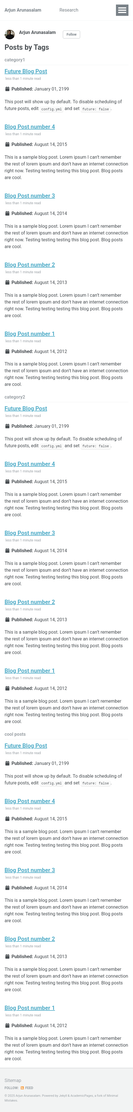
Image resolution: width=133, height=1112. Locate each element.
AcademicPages (81, 1096)
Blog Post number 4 (30, 126)
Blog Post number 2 (30, 264)
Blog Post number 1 (30, 333)
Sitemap (13, 1080)
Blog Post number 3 (30, 195)
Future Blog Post (26, 71)
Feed (26, 1088)
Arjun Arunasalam (23, 10)
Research (68, 10)
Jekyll (63, 1096)
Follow (71, 34)
